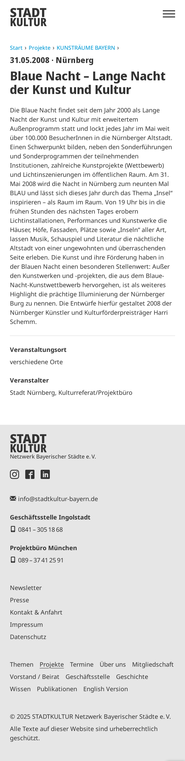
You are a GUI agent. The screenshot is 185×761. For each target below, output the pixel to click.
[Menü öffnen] (169, 14)
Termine (82, 664)
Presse (19, 600)
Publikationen (57, 689)
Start (16, 47)
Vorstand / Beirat (34, 676)
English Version (105, 689)
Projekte (40, 47)
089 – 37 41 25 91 (41, 560)
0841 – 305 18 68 (40, 529)
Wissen (20, 689)
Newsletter (26, 588)
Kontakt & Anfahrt (36, 612)
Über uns (113, 664)
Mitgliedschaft (153, 664)
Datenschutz (28, 637)
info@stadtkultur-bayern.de (58, 499)
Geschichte (132, 676)
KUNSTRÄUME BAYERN (86, 47)
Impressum (26, 624)
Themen (21, 664)
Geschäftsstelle (88, 676)
